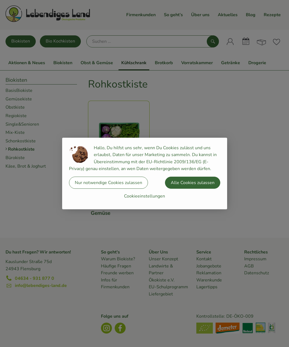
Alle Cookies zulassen (192, 183)
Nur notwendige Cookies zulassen (108, 183)
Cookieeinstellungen (144, 196)
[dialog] (144, 173)
